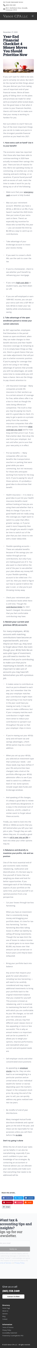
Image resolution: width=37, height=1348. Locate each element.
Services (5, 1314)
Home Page (6, 1308)
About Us (5, 1311)
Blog (3, 1316)
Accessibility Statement (9, 1333)
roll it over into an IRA (19, 837)
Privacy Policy (16, 1263)
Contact (4, 1319)
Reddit (28, 1202)
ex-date (19, 1135)
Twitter (18, 1198)
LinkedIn (29, 1198)
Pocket (18, 1202)
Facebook (7, 1198)
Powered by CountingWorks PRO (12, 1336)
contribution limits (14, 607)
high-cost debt (22, 282)
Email (6, 1207)
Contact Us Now (13, 1296)
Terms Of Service (7, 1327)
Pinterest (7, 1202)
